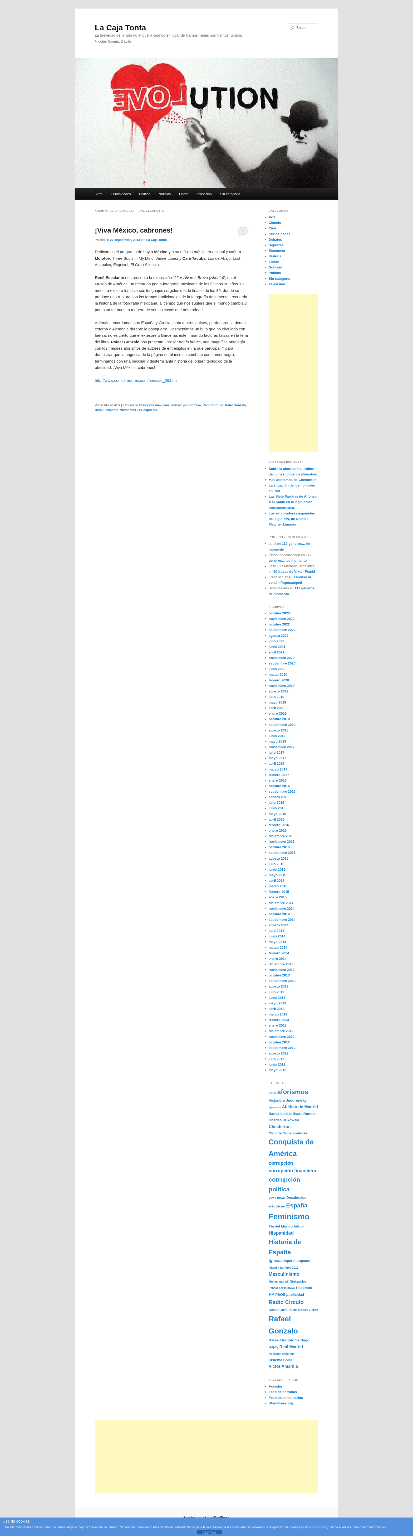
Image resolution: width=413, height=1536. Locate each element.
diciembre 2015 (281, 836)
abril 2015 (276, 881)
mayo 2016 (277, 814)
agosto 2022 (278, 636)
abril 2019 (276, 708)
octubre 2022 (279, 624)
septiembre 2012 (282, 1048)
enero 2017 (278, 780)
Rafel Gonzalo (235, 405)
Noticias (165, 194)
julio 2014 (276, 931)
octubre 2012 (279, 1042)
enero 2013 (278, 1025)
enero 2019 (278, 713)
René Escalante (106, 410)
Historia (275, 256)
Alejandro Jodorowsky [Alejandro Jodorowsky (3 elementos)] (288, 1100)
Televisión (204, 194)
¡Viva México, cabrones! (134, 230)
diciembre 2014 (281, 903)
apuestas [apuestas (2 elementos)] (275, 1107)
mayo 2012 (277, 1070)
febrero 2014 (279, 953)
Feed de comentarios (286, 1398)
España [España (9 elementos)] (296, 1205)
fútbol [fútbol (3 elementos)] (298, 1226)
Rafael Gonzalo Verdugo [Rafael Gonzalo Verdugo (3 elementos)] (289, 1340)
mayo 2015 (277, 875)
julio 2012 (276, 1059)
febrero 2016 (279, 825)
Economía (277, 251)
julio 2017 (276, 752)
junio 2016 (277, 808)
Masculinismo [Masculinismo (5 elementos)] (284, 1274)
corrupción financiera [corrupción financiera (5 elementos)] (292, 1170)
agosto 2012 (278, 1053)
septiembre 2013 (282, 981)
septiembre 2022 (282, 630)
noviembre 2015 (281, 842)
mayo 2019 (277, 702)
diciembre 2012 (281, 1031)
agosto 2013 (278, 986)
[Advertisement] (293, 373)
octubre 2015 (279, 847)
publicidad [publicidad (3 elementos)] (295, 1295)
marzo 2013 (278, 1014)
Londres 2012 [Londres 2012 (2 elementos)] (289, 1267)
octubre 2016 (279, 786)
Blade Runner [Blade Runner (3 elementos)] (304, 1114)
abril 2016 (276, 819)
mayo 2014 (277, 942)
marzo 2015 (278, 886)
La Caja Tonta (120, 27)
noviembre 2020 (281, 658)
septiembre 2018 (282, 725)
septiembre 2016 (282, 791)
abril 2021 (276, 652)
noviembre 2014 (281, 909)
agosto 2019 (278, 691)
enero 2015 (278, 897)
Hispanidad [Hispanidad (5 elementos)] (281, 1233)
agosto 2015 (278, 858)
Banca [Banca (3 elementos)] (274, 1114)
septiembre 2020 (282, 663)
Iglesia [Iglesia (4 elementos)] (275, 1260)
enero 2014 (278, 959)
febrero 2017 (279, 775)
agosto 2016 (278, 797)
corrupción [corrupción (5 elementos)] (281, 1163)
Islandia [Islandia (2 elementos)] (274, 1267)
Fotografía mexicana (154, 405)
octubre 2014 (279, 914)
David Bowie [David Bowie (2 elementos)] (277, 1197)
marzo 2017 (278, 769)
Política (144, 194)
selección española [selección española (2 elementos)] (281, 1353)
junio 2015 (277, 869)
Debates (275, 240)
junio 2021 (277, 647)
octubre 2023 (279, 613)
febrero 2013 (279, 1020)
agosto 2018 (278, 730)
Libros (183, 194)
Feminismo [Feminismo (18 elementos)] (289, 1216)
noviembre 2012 (281, 1037)
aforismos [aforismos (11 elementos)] (292, 1091)
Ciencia (275, 223)
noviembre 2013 (281, 970)
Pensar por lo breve (186, 405)
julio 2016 (276, 803)
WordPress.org (281, 1403)
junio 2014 (277, 936)
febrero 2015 (279, 892)
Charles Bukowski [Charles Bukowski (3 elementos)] (284, 1120)
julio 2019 (276, 697)
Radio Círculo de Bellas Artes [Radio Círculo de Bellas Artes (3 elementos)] (293, 1310)
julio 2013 (276, 992)
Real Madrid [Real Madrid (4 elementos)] (291, 1347)
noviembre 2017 (281, 747)
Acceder (275, 1386)
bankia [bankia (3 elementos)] (286, 1114)
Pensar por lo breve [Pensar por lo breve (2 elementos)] (282, 1287)
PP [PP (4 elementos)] (271, 1294)
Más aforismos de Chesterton (293, 480)
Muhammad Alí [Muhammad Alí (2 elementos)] (278, 1281)
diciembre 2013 (281, 964)
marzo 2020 (278, 674)
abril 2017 (276, 763)
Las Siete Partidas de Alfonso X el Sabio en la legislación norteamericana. (293, 501)
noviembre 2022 (281, 619)
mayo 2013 (277, 1003)
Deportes (276, 245)
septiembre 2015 (282, 853)
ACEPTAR (209, 1532)
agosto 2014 (278, 925)
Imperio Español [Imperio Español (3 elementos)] (296, 1261)
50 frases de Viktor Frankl (294, 572)
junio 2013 (277, 998)
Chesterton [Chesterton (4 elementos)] (280, 1126)
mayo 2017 (277, 758)
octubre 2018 (279, 719)
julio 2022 (276, 641)
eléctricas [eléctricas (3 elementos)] (277, 1206)
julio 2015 (276, 864)
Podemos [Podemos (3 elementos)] (304, 1288)
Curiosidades (121, 194)
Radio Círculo (213, 405)
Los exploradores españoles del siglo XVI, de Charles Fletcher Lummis (292, 518)
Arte (99, 194)
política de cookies (314, 1527)
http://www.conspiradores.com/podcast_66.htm (136, 380)
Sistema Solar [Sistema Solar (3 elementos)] (280, 1360)
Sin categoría (230, 194)
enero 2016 (278, 830)
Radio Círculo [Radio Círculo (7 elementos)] (286, 1302)
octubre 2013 (279, 975)
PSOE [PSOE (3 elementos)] (280, 1295)
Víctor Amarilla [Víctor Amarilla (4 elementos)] (283, 1366)
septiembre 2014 (282, 920)
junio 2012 (277, 1064)
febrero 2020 (279, 680)
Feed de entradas (283, 1392)
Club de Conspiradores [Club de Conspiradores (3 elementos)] (288, 1133)
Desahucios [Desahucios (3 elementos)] (297, 1198)
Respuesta (148, 410)
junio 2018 (277, 736)
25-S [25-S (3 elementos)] (272, 1093)
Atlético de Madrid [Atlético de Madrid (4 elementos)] (300, 1107)
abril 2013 (276, 1009)
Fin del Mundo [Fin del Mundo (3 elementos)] (281, 1226)
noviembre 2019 (281, 686)
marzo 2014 (278, 948)
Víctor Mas (128, 410)
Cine (272, 228)
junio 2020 (277, 669)
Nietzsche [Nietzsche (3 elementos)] (298, 1281)
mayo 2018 (277, 741)
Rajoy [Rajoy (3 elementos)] (273, 1347)
